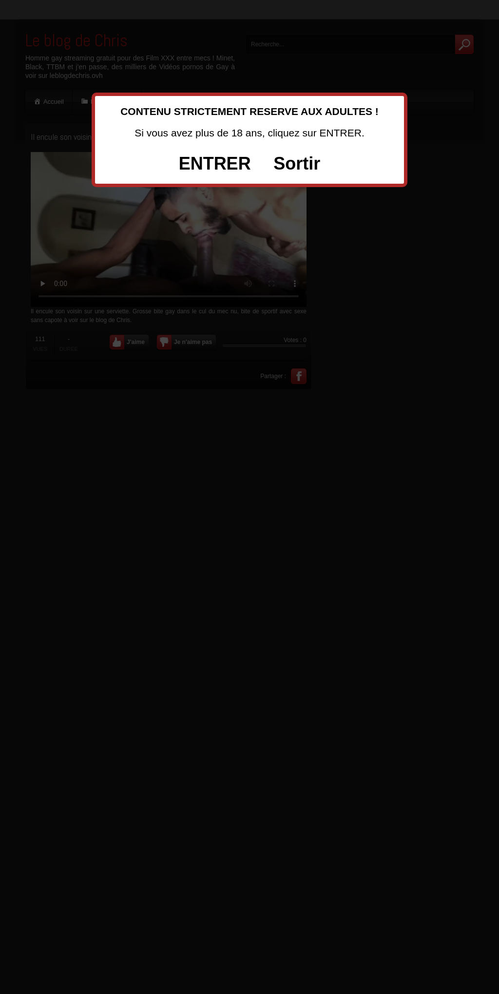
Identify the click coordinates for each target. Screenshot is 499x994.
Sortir (296, 163)
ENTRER (215, 163)
